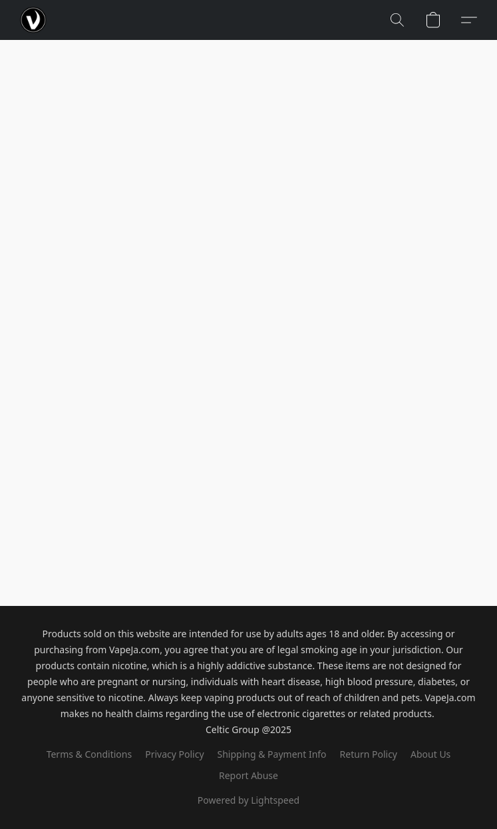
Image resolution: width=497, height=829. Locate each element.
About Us (430, 754)
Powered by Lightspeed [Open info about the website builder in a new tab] (248, 800)
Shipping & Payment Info (272, 754)
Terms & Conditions (89, 754)
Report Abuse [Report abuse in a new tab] (248, 775)
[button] (33, 20)
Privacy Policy (174, 754)
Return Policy (368, 754)
